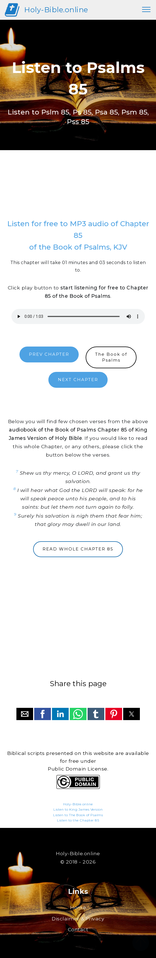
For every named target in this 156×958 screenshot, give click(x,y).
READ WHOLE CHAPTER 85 (78, 549)
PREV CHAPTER (49, 354)
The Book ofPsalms (111, 357)
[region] (78, 190)
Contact (78, 929)
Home (78, 907)
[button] (24, 714)
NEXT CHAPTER (78, 379)
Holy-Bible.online (56, 9)
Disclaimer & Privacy (78, 919)
